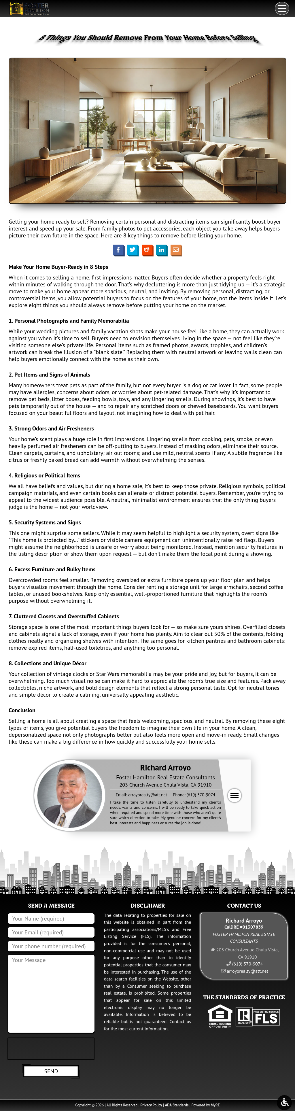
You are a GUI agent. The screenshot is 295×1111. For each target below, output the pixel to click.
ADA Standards (176, 1105)
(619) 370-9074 (201, 795)
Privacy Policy (151, 1105)
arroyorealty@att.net (147, 795)
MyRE (215, 1105)
